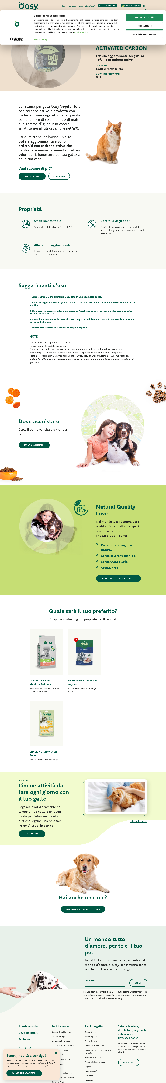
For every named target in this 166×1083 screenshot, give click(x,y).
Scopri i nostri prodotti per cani (83, 841)
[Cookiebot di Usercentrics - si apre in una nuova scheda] (16, 29)
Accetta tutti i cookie (144, 7)
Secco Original (91, 964)
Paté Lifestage (58, 995)
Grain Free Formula (60, 982)
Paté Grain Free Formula (62, 1005)
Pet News (24, 970)
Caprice (88, 998)
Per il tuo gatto (94, 957)
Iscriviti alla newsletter (24, 1073)
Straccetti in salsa (59, 1018)
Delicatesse (90, 1007)
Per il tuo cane (60, 957)
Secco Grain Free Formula (62, 986)
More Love (89, 1030)
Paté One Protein (59, 1000)
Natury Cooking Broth (94, 1021)
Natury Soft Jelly (58, 1023)
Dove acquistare (32, 176)
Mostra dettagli (41, 29)
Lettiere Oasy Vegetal (94, 1044)
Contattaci (59, 176)
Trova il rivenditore (34, 445)
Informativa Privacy (112, 930)
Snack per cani (58, 1032)
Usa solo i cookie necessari (144, 24)
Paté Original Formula (61, 991)
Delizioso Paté (58, 1014)
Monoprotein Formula (61, 973)
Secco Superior (91, 968)
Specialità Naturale (60, 1027)
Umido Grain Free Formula (63, 1009)
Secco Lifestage (58, 968)
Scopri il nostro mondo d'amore (118, 578)
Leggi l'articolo (32, 765)
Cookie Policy (81, 22)
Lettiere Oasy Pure (92, 1039)
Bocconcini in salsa (93, 989)
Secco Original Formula (61, 964)
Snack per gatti (91, 1035)
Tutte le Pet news (138, 752)
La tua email (90, 912)
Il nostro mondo (28, 957)
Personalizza (144, 15)
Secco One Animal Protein (63, 977)
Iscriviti (138, 914)
